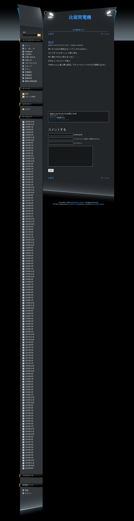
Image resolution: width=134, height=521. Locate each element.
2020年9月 (29, 248)
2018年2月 (29, 329)
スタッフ (28, 66)
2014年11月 (29, 431)
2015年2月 (29, 424)
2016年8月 (29, 376)
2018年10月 (29, 308)
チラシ (27, 69)
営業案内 (28, 72)
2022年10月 (29, 193)
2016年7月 (29, 379)
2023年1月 (29, 185)
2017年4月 (29, 355)
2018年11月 (29, 305)
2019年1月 (29, 300)
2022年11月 (29, 190)
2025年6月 (29, 130)
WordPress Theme (78, 206)
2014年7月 (29, 442)
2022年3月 (29, 211)
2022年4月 (29, 208)
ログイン (28, 493)
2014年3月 (29, 452)
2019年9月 (29, 279)
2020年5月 (29, 258)
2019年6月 (29, 287)
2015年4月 (29, 418)
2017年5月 (29, 353)
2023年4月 (29, 177)
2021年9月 (29, 227)
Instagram (28, 51)
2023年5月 (29, 174)
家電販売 (28, 75)
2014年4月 (29, 450)
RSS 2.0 (53, 118)
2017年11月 (29, 337)
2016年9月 (29, 374)
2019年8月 (29, 282)
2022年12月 (29, 187)
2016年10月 (29, 371)
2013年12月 (29, 460)
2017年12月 (29, 334)
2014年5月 (29, 447)
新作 (52, 34)
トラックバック (63, 120)
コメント (53, 120)
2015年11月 (29, 400)
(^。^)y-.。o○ (30, 48)
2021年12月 (29, 219)
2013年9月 (29, 468)
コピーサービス (31, 63)
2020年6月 (29, 256)
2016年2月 (29, 392)
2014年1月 (29, 458)
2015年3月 (29, 421)
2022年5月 (29, 206)
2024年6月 (29, 148)
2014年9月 (29, 437)
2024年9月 (29, 143)
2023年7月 (29, 169)
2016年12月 (29, 366)
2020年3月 (29, 263)
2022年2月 (29, 214)
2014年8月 (29, 439)
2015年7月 (29, 410)
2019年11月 (29, 274)
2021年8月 (29, 229)
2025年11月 (29, 124)
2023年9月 (29, 164)
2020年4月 (29, 261)
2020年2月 (29, 266)
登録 (26, 490)
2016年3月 (29, 389)
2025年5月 (29, 132)
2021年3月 (29, 235)
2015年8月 (29, 408)
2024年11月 (29, 137)
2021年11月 (29, 221)
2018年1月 (29, 332)
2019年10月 (29, 277)
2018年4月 (29, 324)
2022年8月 (29, 198)
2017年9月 (29, 342)
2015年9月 (29, 405)
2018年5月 (29, 321)
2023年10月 (29, 161)
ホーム (27, 45)
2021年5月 (29, 232)
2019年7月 (29, 284)
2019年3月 (29, 295)
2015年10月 (29, 403)
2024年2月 (29, 156)
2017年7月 (29, 347)
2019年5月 (29, 290)
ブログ (61, 116)
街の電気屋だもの (78, 30)
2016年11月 (29, 368)
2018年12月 (29, 303)
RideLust (74, 208)
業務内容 (28, 78)
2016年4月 (29, 387)
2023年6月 (29, 172)
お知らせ (28, 60)
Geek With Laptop (98, 208)
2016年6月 (29, 382)
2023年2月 (29, 182)
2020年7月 (29, 253)
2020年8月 (29, 250)
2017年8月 (29, 345)
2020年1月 (29, 269)
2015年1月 (29, 426)
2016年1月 (29, 395)
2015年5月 (29, 416)
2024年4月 (29, 151)
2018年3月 (29, 326)
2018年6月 (29, 319)
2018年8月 (29, 313)
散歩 (51, 42)
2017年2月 (29, 361)
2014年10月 (29, 434)
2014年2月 (29, 455)
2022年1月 (29, 216)
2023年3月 (29, 179)
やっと (104, 34)
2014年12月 (29, 429)
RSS (26, 94)
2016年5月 (29, 384)
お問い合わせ (30, 57)
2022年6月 (29, 203)
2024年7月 (29, 145)
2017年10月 (29, 340)
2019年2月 (29, 298)
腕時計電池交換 (31, 81)
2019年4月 (29, 292)
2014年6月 (29, 445)
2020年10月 (29, 245)
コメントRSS (30, 97)
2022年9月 (29, 195)
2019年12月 (29, 271)
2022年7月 (29, 200)
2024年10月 (29, 140)
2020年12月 (29, 240)
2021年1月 (29, 237)
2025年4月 (29, 135)
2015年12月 (29, 397)
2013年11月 (29, 463)
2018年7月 (29, 316)
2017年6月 (29, 350)
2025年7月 (29, 127)
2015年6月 (29, 413)
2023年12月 (29, 158)
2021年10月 (29, 224)
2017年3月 (29, 358)
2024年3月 (29, 153)
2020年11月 (29, 242)
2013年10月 (29, 466)
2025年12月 (29, 122)
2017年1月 (29, 363)
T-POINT (28, 54)
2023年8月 (29, 166)
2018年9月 (29, 311)
